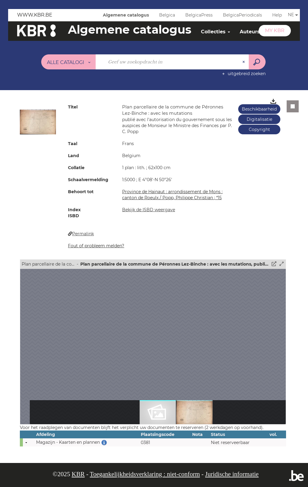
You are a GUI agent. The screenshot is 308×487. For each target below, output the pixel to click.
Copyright (259, 129)
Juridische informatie (232, 474)
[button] (38, 121)
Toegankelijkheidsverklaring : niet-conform (145, 474)
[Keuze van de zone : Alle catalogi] (68, 61)
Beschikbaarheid (259, 109)
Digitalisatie (259, 119)
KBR (78, 474)
